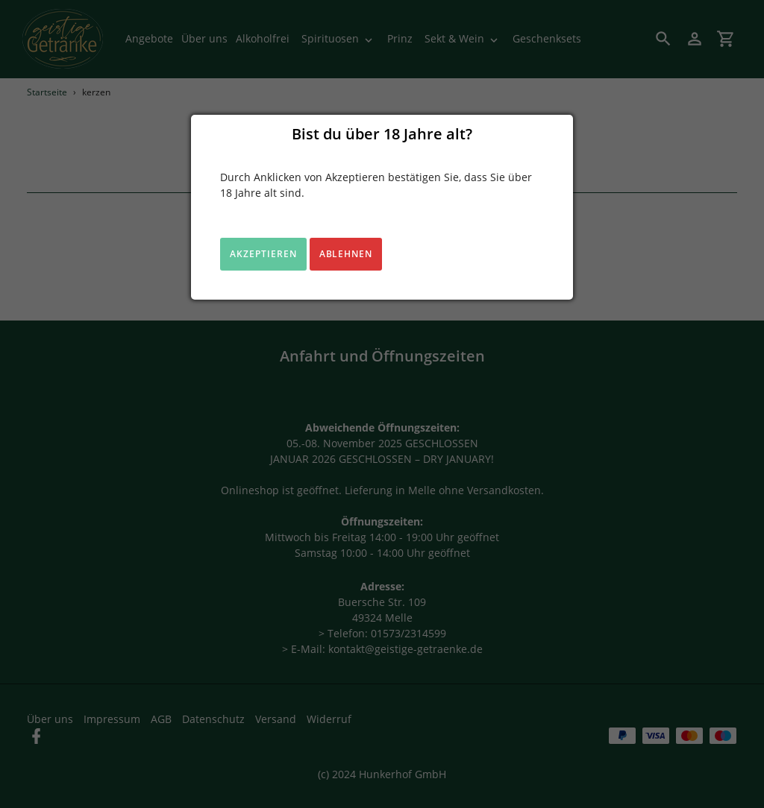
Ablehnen (346, 253)
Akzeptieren (263, 253)
